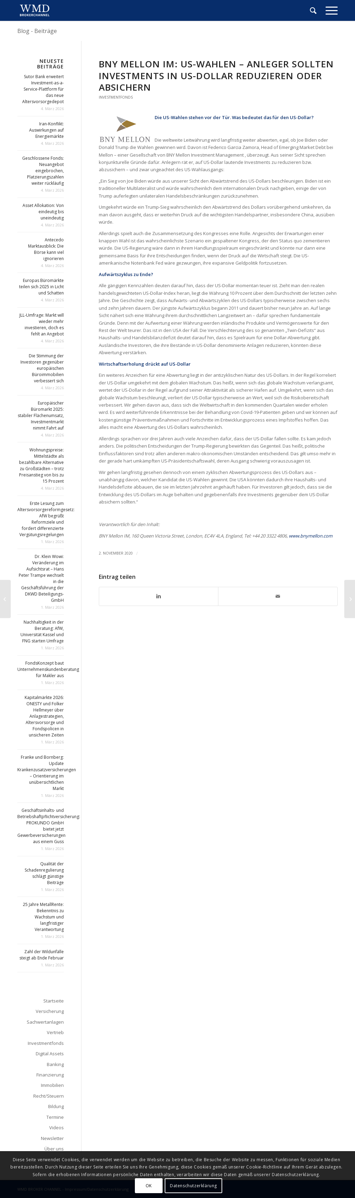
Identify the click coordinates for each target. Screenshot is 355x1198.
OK (149, 1186)
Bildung (56, 1106)
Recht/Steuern (48, 1096)
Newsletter (52, 1138)
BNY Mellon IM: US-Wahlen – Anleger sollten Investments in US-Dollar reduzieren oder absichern (216, 76)
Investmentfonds (116, 97)
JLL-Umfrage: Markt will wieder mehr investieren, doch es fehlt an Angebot (41, 324)
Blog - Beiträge (37, 31)
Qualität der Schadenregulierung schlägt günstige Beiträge (44, 873)
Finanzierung (50, 1075)
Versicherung (50, 1011)
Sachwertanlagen (45, 1022)
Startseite (53, 1001)
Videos (56, 1127)
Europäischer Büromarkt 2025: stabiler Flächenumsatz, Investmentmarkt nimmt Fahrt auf (41, 415)
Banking (55, 1064)
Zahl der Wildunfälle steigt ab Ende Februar (41, 955)
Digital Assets (50, 1053)
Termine (55, 1117)
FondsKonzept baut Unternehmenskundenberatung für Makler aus (48, 669)
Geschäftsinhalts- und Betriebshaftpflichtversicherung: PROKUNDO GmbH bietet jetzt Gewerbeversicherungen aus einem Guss (48, 826)
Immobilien (52, 1085)
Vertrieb (55, 1032)
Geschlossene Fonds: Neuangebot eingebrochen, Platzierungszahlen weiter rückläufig (43, 170)
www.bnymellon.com (310, 536)
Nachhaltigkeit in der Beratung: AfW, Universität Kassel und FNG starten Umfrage (42, 631)
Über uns (54, 1149)
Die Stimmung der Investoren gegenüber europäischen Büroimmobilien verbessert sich (42, 368)
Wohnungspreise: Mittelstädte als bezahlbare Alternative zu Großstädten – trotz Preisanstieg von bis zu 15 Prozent (41, 465)
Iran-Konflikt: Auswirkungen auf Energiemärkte (46, 130)
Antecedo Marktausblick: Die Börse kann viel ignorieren (46, 249)
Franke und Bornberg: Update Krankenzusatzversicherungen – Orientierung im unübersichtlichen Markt (46, 772)
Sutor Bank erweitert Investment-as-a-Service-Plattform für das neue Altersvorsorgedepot (43, 89)
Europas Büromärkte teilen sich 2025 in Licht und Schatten (41, 286)
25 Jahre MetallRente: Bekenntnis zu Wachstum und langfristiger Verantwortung (43, 916)
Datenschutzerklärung (193, 1186)
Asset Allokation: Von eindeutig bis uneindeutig (43, 211)
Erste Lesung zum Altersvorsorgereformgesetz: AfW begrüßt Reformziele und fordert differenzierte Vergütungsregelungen (46, 519)
